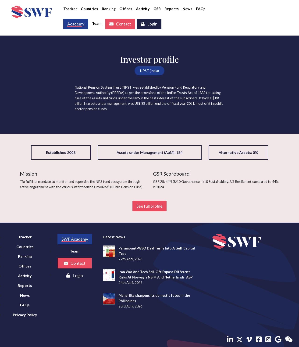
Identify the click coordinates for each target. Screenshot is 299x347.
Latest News (114, 237)
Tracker (70, 8)
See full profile (149, 206)
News (187, 8)
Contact (120, 23)
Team (97, 23)
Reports (171, 8)
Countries (89, 8)
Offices (125, 8)
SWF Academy (74, 239)
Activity (143, 8)
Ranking (109, 8)
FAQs (201, 8)
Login (149, 23)
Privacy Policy (25, 314)
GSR (157, 8)
